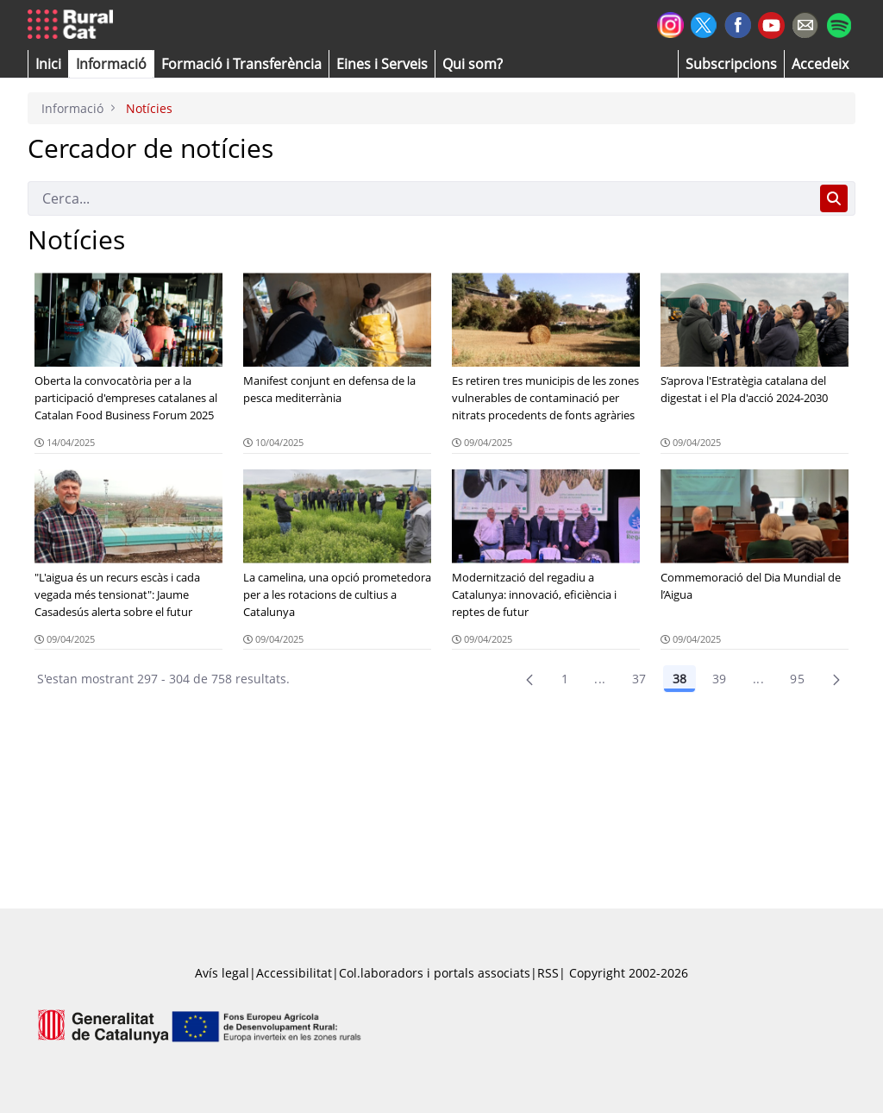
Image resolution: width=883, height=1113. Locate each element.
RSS (548, 973)
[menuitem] (241, 64)
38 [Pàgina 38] (679, 678)
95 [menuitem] (797, 678)
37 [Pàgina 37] (639, 678)
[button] (48, 64)
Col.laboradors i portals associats (434, 973)
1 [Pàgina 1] (564, 678)
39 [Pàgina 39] (719, 678)
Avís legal (222, 973)
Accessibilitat (294, 973)
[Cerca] (420, 198)
